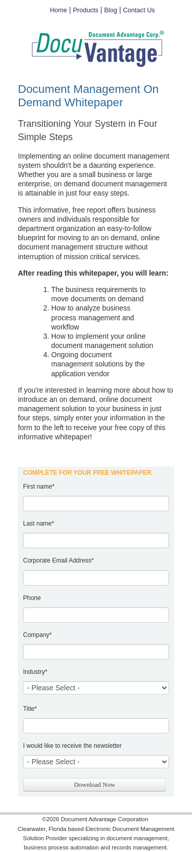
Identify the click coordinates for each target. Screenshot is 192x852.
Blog (110, 10)
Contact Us (139, 10)
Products (85, 10)
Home (58, 10)
